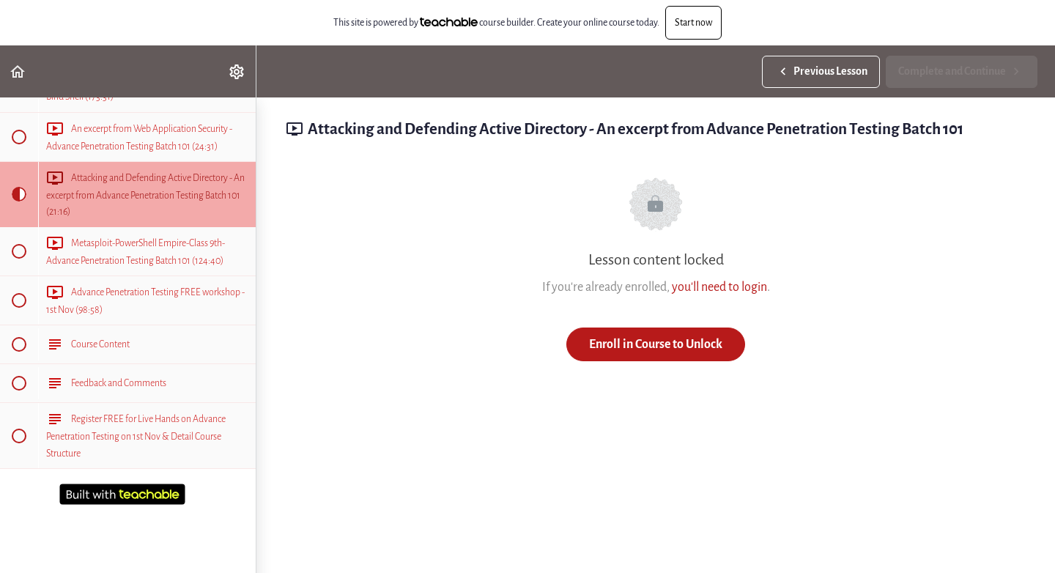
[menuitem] (237, 71)
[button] (18, 71)
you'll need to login (719, 287)
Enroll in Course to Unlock (655, 344)
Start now (693, 22)
